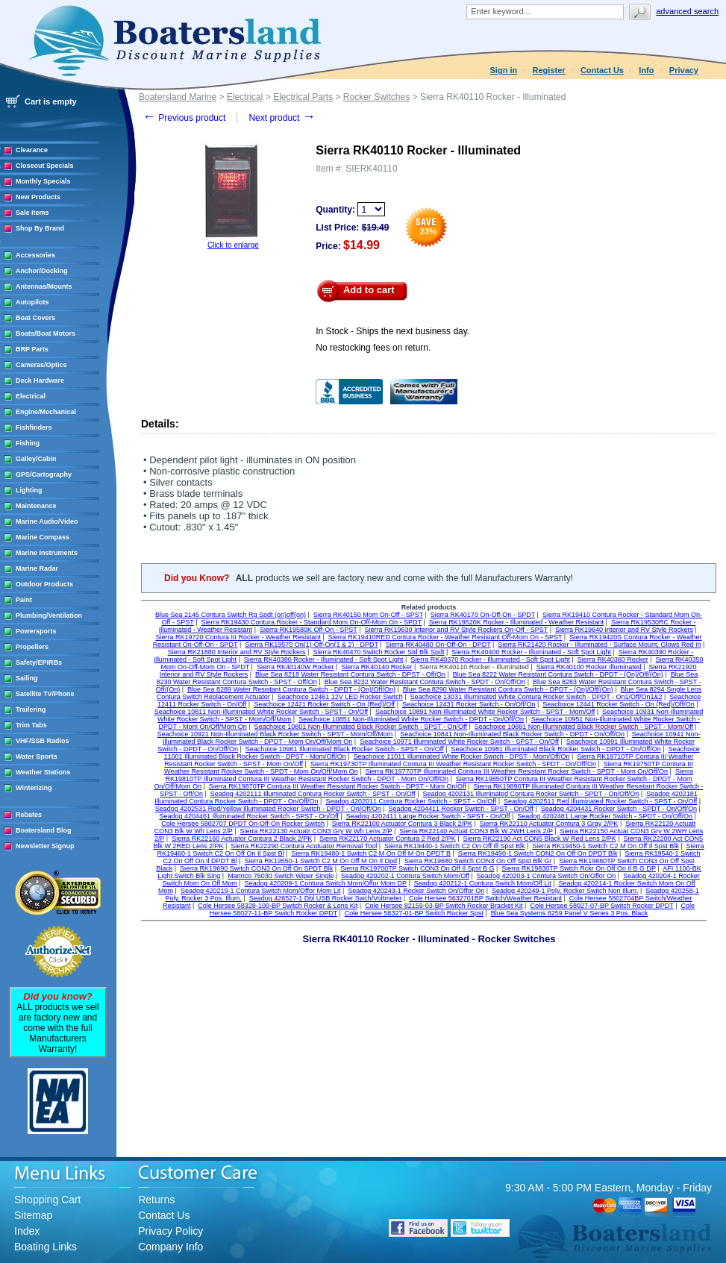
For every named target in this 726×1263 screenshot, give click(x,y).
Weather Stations (43, 772)
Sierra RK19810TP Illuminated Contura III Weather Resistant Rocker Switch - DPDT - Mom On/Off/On (429, 775)
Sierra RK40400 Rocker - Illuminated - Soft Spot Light (531, 652)
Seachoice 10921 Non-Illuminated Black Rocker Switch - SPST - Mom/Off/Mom (275, 734)
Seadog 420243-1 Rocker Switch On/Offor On (416, 890)
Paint (24, 600)
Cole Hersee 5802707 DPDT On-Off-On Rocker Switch (243, 823)
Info (646, 70)
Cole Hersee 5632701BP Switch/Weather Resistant (485, 898)
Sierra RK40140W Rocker (295, 667)
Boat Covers (35, 318)
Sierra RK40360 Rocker (613, 659)
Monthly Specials (43, 181)
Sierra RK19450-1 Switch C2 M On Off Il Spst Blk (605, 846)
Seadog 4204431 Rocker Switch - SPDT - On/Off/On (619, 808)
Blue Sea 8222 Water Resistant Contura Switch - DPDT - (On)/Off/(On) (558, 674)
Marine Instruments (47, 553)
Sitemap (33, 1215)
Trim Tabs (31, 725)
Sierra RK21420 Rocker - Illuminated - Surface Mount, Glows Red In (599, 644)
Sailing (27, 678)
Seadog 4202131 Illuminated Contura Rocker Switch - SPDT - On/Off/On (530, 793)
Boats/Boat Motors (45, 333)
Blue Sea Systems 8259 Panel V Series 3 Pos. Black (569, 913)
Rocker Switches (376, 97)
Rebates (29, 814)
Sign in (504, 70)
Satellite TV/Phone (45, 694)
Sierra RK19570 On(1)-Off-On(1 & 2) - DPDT (311, 644)
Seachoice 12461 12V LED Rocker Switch (340, 697)
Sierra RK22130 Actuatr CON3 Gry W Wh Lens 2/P (316, 831)
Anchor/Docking (42, 271)
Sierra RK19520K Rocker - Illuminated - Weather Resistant (516, 622)
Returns (156, 1200)
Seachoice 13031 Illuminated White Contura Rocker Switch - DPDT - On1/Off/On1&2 (536, 697)
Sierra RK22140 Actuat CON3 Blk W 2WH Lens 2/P (475, 831)
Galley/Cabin (36, 459)
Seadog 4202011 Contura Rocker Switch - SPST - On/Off (410, 801)
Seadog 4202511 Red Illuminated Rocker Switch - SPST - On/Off (600, 801)
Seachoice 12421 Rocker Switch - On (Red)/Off (324, 704)
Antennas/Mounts (44, 286)
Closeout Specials (45, 165)
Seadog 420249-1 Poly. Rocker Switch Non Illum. (565, 890)
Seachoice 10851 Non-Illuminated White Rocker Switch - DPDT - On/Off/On (411, 719)
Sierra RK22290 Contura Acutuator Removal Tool (304, 846)
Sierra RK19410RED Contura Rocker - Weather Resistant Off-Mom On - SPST (445, 637)
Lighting (29, 490)
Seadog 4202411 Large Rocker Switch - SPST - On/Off (428, 816)
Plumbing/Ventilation (49, 615)
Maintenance (36, 506)
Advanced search (687, 11)
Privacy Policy (170, 1231)
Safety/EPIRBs (39, 662)
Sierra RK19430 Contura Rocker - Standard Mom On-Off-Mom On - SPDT (311, 622)
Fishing (28, 443)
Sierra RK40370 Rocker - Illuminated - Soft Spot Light (490, 659)
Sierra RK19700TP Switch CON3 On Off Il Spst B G (417, 868)
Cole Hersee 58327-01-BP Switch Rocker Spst (414, 913)
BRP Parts (32, 349)
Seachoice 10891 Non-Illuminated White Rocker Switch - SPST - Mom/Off (485, 711)
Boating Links (45, 1247)
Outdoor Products (44, 584)
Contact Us (602, 70)
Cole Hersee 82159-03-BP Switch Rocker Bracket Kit (443, 905)
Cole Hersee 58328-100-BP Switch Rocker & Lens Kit (277, 905)
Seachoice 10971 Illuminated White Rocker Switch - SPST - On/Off (459, 741)
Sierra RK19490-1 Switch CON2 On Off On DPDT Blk (538, 853)
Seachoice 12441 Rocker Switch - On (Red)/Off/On (618, 704)
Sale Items (32, 212)
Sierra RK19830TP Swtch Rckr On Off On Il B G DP (578, 868)
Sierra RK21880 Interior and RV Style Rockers (237, 652)
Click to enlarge (233, 245)
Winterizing (33, 788)
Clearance (32, 150)
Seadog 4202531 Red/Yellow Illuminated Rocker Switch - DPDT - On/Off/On (268, 808)
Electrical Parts (303, 97)
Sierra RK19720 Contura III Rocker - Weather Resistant (237, 637)
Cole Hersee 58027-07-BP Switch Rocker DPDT (601, 905)
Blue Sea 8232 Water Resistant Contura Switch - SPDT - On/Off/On (425, 682)
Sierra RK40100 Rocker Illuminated (589, 667)
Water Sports (36, 756)
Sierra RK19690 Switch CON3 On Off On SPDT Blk (256, 868)
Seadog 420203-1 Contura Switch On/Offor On (546, 876)
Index (27, 1231)
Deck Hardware (40, 380)
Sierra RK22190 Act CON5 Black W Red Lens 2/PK (539, 838)
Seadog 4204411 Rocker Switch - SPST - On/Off (461, 808)
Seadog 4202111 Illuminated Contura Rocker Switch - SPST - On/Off (313, 793)
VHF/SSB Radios (42, 741)
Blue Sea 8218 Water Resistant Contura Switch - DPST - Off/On (350, 674)
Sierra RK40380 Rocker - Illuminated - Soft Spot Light (324, 659)
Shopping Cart (47, 1200)
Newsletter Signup (45, 846)
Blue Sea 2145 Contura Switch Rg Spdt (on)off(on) (230, 614)
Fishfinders (34, 427)
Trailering (31, 709)
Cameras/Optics (41, 365)
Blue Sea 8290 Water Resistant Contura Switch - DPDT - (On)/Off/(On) (508, 689)
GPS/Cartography (44, 474)
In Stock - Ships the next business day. (392, 331)
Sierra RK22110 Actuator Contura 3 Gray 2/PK (549, 823)
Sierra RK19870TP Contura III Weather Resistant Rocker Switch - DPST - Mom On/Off (337, 786)
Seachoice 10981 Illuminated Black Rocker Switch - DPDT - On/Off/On (556, 749)
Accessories (35, 255)
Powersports (36, 631)
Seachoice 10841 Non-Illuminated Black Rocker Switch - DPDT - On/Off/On (512, 734)
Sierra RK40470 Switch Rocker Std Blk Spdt (378, 652)
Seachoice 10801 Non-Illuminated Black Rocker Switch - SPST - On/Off (360, 726)
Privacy (683, 70)
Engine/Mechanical (46, 412)
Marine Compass (42, 537)
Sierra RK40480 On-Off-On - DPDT (438, 644)
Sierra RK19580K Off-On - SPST (308, 629)
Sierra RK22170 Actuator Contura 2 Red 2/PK (387, 838)
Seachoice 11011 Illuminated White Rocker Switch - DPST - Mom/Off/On (462, 756)
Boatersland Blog (44, 830)
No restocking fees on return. (373, 347)
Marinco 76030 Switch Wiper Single (281, 876)
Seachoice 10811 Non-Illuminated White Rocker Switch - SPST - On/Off (261, 711)
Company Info (170, 1247)
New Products (38, 197)
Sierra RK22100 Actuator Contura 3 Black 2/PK (402, 823)
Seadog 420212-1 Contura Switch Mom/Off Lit (482, 883)
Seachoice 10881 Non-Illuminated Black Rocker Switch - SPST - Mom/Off (584, 726)
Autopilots (32, 302)
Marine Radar (37, 568)
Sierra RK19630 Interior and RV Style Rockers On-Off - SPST (456, 629)
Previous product (184, 118)
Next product (281, 118)
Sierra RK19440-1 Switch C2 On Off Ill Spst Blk (454, 846)
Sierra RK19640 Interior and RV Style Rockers (624, 629)
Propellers (32, 647)
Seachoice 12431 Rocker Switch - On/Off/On (468, 704)
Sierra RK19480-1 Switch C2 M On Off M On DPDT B (371, 853)
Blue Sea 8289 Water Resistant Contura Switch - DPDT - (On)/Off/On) (291, 689)
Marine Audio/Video (47, 521)
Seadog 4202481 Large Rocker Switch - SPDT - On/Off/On (604, 816)
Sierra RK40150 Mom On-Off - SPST (368, 614)
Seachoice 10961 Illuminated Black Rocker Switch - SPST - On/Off (344, 749)
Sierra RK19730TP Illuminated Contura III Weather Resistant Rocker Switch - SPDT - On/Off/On (453, 764)
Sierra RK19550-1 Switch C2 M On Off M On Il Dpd (321, 861)
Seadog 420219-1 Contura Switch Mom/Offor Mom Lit (260, 890)
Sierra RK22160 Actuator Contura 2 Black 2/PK (242, 838)
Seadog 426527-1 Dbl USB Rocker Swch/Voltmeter (325, 898)
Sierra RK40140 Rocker (376, 667)
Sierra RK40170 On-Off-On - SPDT (483, 614)
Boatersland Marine (177, 97)
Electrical (31, 396)
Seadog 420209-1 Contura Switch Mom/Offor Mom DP (326, 883)
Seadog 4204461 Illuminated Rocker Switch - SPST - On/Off (249, 816)
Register (549, 70)
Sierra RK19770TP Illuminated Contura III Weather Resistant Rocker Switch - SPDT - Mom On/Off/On (517, 771)
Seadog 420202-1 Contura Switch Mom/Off (405, 876)
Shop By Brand (40, 228)
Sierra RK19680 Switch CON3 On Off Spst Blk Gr (477, 861)
